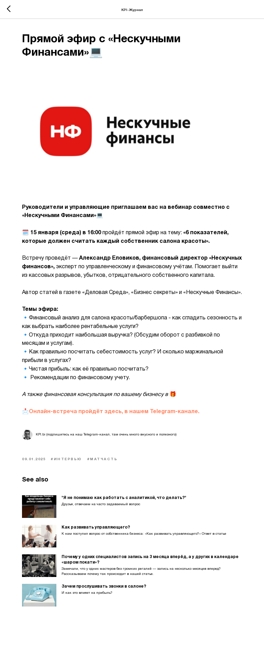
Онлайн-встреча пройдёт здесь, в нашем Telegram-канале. (114, 411)
